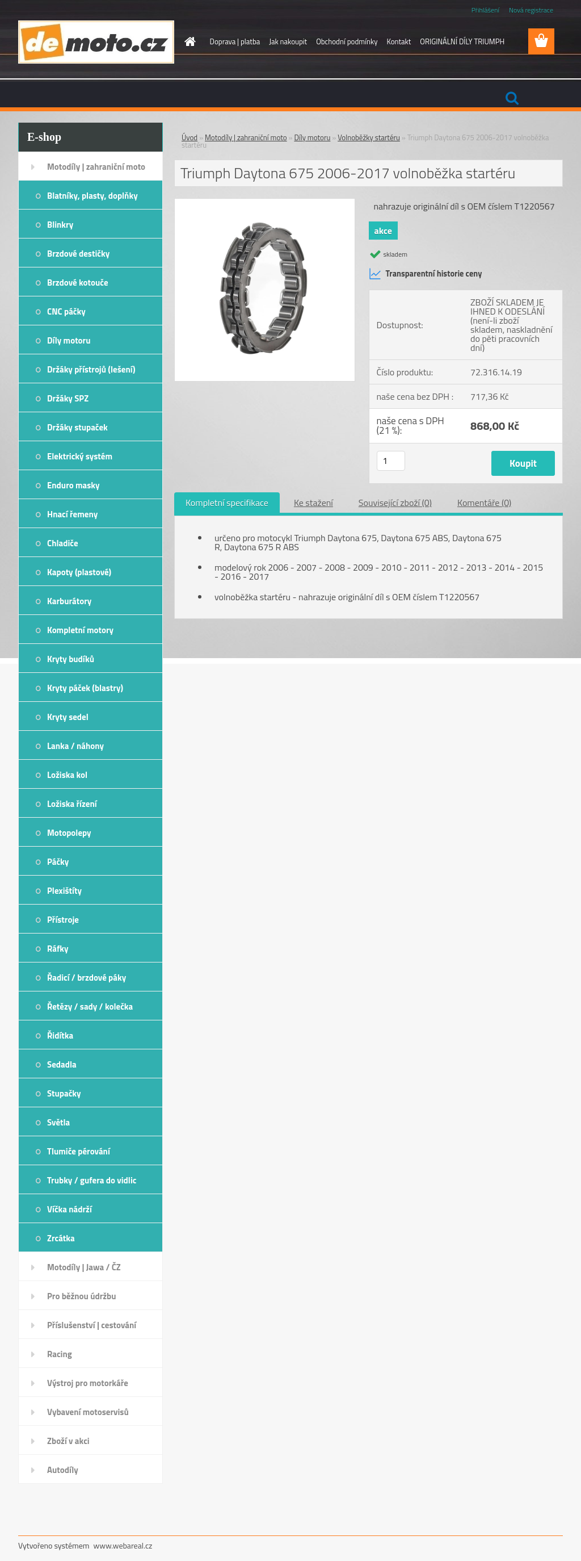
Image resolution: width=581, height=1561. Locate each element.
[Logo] (96, 42)
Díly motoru (68, 340)
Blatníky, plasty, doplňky (92, 195)
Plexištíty (64, 890)
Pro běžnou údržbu (81, 1296)
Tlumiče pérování (78, 1151)
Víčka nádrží (69, 1209)
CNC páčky (66, 311)
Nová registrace (531, 10)
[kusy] (391, 461)
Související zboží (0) (395, 502)
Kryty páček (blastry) (85, 687)
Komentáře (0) (484, 502)
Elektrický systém (79, 456)
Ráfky (57, 948)
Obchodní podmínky (346, 41)
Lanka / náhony (75, 745)
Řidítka (60, 1035)
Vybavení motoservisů (88, 1411)
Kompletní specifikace (227, 502)
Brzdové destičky (78, 253)
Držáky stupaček (77, 427)
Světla (58, 1122)
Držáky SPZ (68, 398)
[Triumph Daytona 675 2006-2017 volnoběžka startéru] (265, 203)
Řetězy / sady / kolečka (90, 1006)
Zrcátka (61, 1238)
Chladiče (62, 543)
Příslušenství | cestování (91, 1325)
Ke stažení (313, 502)
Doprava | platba (235, 41)
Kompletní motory (80, 630)
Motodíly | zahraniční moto (96, 166)
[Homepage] (188, 41)
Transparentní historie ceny (425, 273)
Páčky (58, 861)
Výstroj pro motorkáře (87, 1383)
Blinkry (60, 224)
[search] (512, 98)
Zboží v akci (68, 1440)
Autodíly (62, 1469)
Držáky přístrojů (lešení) (91, 369)
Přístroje (63, 919)
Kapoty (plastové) (79, 572)
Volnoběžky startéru (369, 137)
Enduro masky (73, 485)
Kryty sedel (68, 716)
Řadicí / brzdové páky (86, 977)
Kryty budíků (70, 659)
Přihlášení (485, 10)
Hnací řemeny (72, 514)
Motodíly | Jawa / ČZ (84, 1267)
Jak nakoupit (288, 41)
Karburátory (69, 601)
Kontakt (398, 41)
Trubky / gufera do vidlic (91, 1180)
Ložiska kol (67, 774)
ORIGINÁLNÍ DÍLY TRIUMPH (462, 41)
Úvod (189, 137)
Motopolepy (69, 832)
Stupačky (64, 1093)
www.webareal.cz (123, 1545)
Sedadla (62, 1064)
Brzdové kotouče (77, 282)
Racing (59, 1354)
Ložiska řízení (72, 803)
